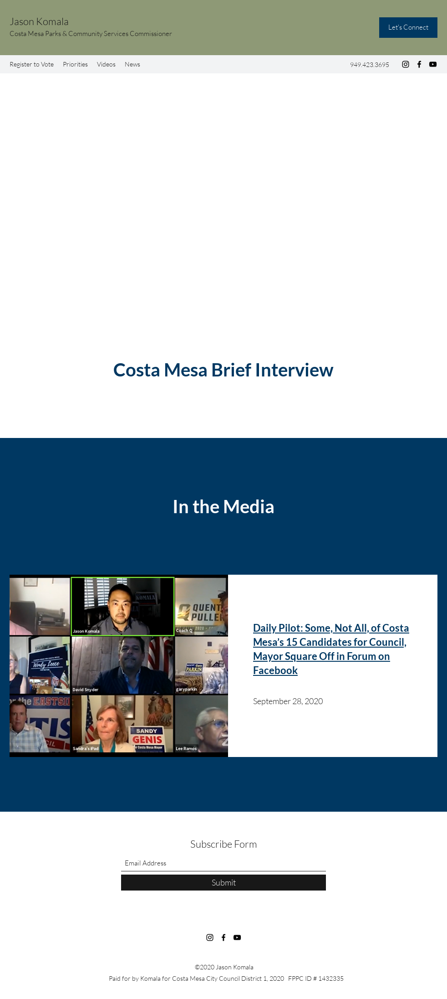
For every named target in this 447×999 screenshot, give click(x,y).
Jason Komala (39, 21)
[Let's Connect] (408, 27)
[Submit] (223, 883)
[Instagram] (405, 64)
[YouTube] (432, 64)
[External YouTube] (223, 229)
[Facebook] (419, 64)
